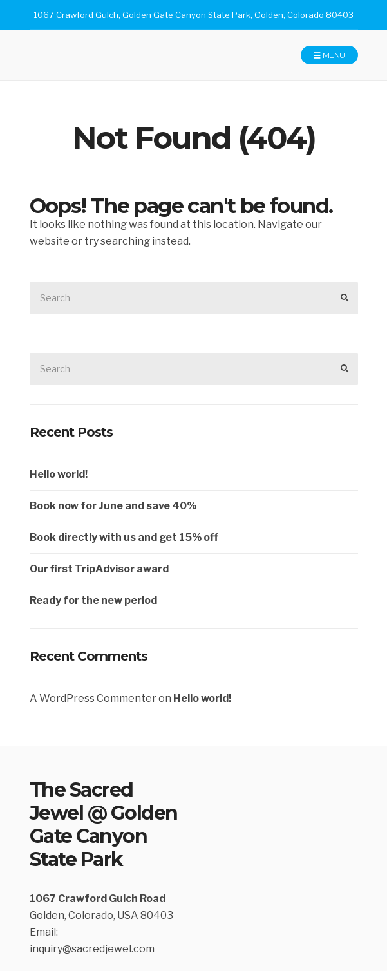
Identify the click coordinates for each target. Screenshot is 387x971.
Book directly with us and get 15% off (124, 537)
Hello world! (59, 474)
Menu (329, 55)
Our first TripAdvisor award (99, 569)
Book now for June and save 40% (113, 506)
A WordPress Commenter (93, 698)
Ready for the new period (93, 600)
